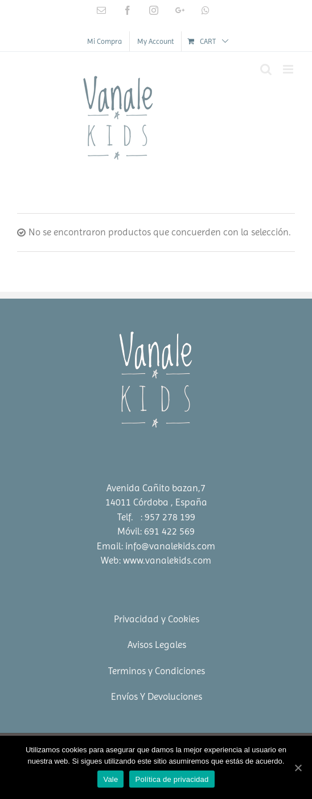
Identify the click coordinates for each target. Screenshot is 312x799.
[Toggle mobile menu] (289, 69)
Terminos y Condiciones (156, 670)
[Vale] (297, 767)
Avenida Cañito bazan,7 (156, 488)
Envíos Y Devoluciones (156, 696)
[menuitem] (104, 41)
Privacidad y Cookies (156, 619)
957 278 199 (170, 517)
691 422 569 (169, 531)
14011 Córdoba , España (156, 502)
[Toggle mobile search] (266, 69)
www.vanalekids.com (167, 560)
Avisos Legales (157, 644)
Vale (110, 779)
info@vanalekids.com (170, 546)
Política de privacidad (171, 779)
